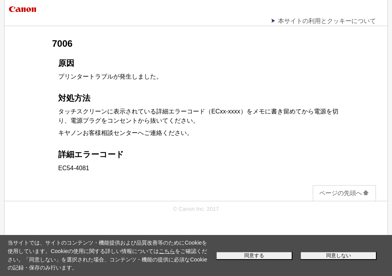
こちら (167, 251)
